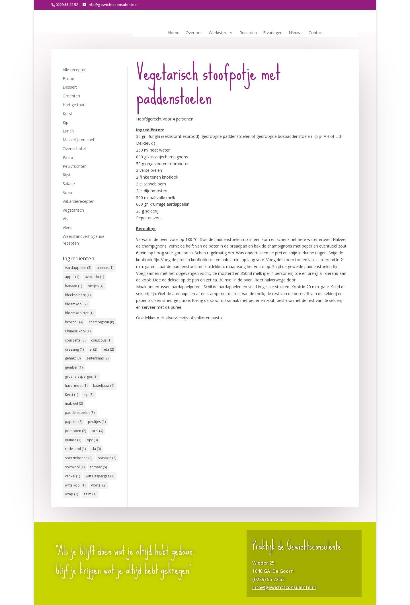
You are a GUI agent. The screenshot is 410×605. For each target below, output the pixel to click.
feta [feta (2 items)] (108, 349)
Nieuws (295, 33)
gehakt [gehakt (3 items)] (73, 358)
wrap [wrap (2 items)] (71, 494)
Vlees (67, 227)
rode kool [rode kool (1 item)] (75, 448)
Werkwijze (218, 33)
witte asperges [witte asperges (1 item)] (100, 476)
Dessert (70, 87)
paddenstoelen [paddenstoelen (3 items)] (80, 412)
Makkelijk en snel (78, 139)
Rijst (67, 174)
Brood (68, 78)
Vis (65, 218)
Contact (316, 33)
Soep (67, 192)
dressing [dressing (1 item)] (74, 349)
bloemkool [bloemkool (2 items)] (76, 304)
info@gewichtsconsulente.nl (284, 587)
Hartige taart (74, 104)
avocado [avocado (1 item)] (94, 276)
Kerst (67, 113)
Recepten (248, 33)
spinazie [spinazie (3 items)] (107, 457)
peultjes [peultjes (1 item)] (97, 421)
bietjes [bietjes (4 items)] (95, 285)
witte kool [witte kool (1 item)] (75, 485)
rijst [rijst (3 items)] (92, 440)
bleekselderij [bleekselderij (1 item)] (78, 295)
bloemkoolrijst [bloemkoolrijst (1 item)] (79, 312)
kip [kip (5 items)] (88, 394)
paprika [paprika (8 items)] (73, 421)
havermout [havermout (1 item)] (76, 385)
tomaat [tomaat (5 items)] (98, 467)
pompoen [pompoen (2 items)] (75, 430)
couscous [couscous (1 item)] (101, 340)
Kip (65, 122)
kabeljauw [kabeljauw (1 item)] (103, 385)
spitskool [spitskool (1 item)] (75, 467)
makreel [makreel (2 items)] (74, 403)
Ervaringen (272, 33)
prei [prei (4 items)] (97, 430)
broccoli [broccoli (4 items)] (74, 322)
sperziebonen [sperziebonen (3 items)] (78, 457)
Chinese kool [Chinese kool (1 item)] (78, 331)
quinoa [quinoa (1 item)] (73, 440)
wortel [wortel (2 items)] (98, 485)
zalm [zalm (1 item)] (90, 494)
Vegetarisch (73, 210)
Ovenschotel (74, 148)
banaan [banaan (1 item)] (73, 285)
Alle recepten (75, 69)
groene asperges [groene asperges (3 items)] (81, 376)
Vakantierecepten (79, 201)
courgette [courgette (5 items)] (75, 340)
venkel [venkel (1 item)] (72, 476)
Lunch (68, 131)
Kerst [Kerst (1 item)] (71, 394)
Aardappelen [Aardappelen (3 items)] (78, 267)
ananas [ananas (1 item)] (105, 267)
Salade (69, 183)
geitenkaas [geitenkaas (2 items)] (97, 358)
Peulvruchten (75, 166)
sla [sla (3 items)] (96, 448)
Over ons (194, 33)
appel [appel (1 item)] (72, 276)
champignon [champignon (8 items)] (101, 322)
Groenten (71, 96)
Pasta (68, 157)
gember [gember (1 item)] (74, 367)
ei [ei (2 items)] (93, 349)
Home (173, 33)
